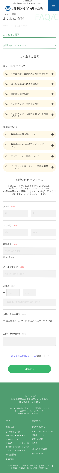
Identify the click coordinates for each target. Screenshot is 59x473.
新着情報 (9, 459)
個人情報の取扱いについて (24, 356)
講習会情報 (10, 454)
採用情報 (36, 421)
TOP (7, 421)
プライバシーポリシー (32, 411)
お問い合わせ (13, 465)
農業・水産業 (37, 439)
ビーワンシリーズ (12, 432)
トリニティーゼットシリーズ (17, 443)
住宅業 (34, 443)
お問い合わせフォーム (14, 45)
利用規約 (22, 413)
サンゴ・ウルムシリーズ (15, 450)
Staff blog (37, 453)
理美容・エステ (38, 435)
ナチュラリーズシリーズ (15, 436)
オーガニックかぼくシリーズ (17, 447)
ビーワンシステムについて (42, 432)
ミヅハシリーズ (11, 439)
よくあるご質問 (11, 34)
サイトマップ (46, 465)
